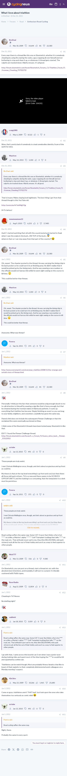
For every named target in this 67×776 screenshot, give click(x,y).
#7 (64, 352)
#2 (64, 141)
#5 (64, 260)
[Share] (61, 51)
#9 (64, 458)
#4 (64, 229)
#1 (64, 52)
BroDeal (6, 16)
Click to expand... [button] (33, 528)
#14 (63, 689)
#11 (63, 565)
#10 (63, 500)
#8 (64, 393)
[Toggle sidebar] (60, 4)
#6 (64, 298)
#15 (63, 715)
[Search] (64, 4)
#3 (64, 166)
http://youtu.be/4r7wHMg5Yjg (14, 205)
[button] (3, 4)
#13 (63, 627)
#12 (63, 593)
